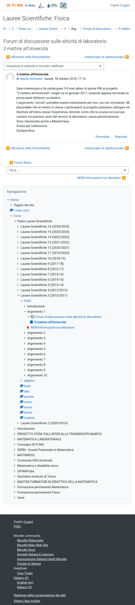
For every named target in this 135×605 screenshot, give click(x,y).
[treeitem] (67, 349)
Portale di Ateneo (29, 564)
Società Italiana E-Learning (35, 554)
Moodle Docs (26, 550)
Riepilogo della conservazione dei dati (40, 595)
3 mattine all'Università (125, 29)
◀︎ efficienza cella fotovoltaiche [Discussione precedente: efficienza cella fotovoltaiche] (28, 57)
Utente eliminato (31, 79)
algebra (29, 381)
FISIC (65, 29)
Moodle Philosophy (30, 540)
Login (125, 5)
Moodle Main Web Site (32, 545)
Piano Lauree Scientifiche (26, 29)
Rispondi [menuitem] (121, 137)
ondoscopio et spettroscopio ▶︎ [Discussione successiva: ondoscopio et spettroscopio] (107, 57)
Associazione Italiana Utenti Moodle (42, 559)
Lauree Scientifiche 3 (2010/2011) (49, 29)
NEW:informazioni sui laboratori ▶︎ (101, 178)
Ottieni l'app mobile (27, 601)
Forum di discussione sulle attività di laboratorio (98, 29)
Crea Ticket (25, 573)
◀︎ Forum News (20, 162)
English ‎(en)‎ (25, 582)
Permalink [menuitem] (102, 137)
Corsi (13, 29)
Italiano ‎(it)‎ (21, 578)
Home (5, 29)
